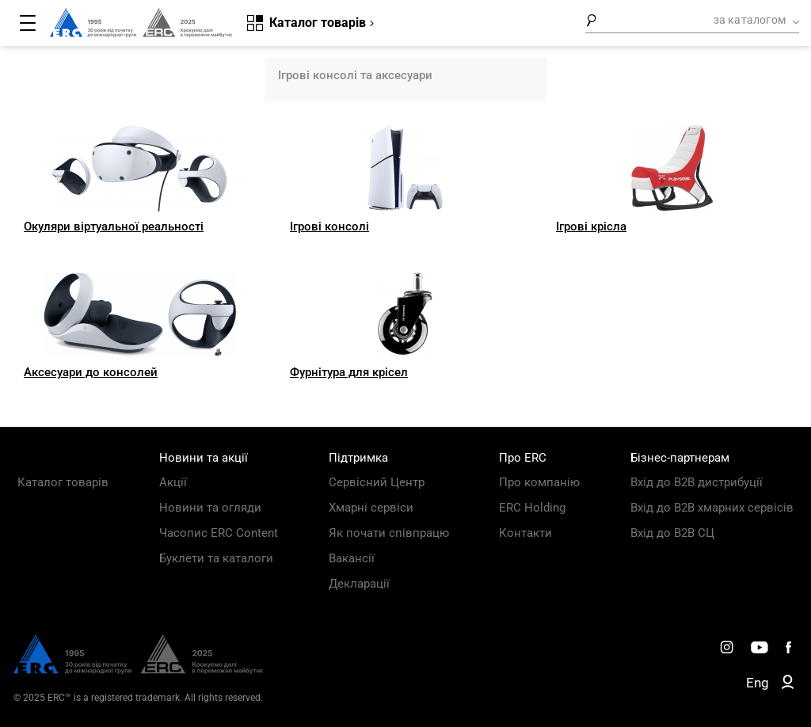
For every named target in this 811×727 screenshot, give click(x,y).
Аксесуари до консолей (91, 372)
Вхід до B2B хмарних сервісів (712, 508)
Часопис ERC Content (218, 533)
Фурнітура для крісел (349, 372)
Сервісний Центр (377, 482)
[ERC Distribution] (138, 670)
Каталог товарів (63, 482)
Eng (757, 683)
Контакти (525, 533)
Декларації (359, 584)
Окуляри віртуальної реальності (114, 226)
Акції (173, 482)
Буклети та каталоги (216, 558)
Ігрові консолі (329, 226)
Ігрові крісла (591, 226)
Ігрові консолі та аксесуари (355, 75)
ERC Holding (532, 508)
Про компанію (539, 482)
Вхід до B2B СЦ (672, 533)
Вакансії (352, 558)
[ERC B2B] (787, 685)
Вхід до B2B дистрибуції (696, 482)
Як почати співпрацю (389, 533)
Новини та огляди (210, 508)
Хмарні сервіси (371, 508)
